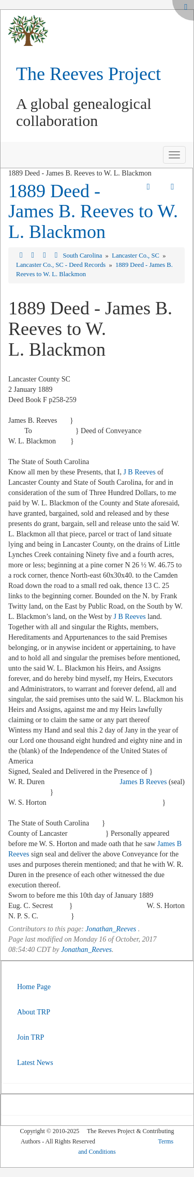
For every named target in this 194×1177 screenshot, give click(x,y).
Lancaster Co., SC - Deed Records (61, 264)
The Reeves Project (88, 73)
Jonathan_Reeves (110, 929)
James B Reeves (143, 782)
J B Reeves (139, 472)
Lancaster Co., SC (136, 255)
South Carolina (83, 255)
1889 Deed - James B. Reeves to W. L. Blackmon (93, 211)
